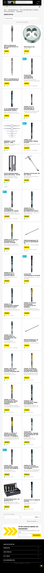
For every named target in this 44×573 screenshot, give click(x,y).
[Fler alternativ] (41, 566)
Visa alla (5, 186)
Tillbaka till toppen (32, 521)
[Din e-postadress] (25, 535)
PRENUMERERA (36, 535)
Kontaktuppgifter (9, 544)
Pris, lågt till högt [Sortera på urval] (22, 18)
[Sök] (24, 2)
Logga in (39, 1)
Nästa (37, 517)
